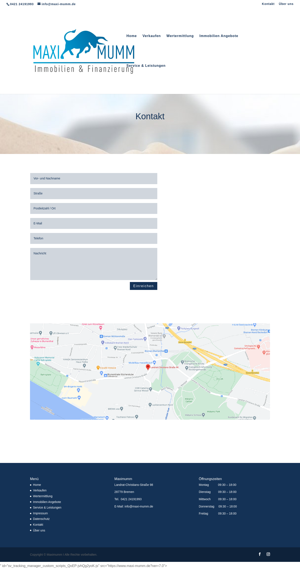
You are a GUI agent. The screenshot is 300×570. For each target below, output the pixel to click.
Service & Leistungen (146, 65)
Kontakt (268, 4)
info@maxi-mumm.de (138, 506)
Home (131, 36)
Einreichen (143, 286)
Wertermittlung (180, 36)
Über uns (286, 4)
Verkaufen (151, 36)
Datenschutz (41, 519)
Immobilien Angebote (219, 36)
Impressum (40, 513)
